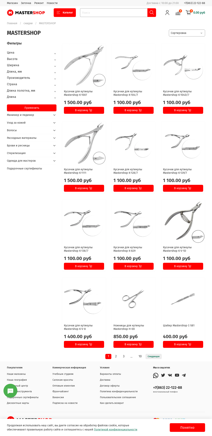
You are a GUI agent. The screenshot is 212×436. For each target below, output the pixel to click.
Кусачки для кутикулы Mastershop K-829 (127, 249)
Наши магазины (16, 374)
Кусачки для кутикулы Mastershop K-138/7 (78, 249)
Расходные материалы (22, 138)
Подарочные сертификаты (24, 168)
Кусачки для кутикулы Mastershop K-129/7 (177, 171)
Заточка (26, 3)
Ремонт (39, 3)
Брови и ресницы (18, 145)
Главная (12, 23)
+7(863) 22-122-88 (194, 3)
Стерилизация (16, 153)
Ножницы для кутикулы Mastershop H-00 (128, 327)
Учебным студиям (62, 374)
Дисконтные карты (18, 403)
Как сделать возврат (112, 403)
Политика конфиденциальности (119, 391)
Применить (31, 107)
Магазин (12, 3)
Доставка (105, 379)
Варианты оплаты (110, 374)
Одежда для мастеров (21, 160)
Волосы (12, 130)
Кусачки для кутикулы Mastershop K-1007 (78, 93)
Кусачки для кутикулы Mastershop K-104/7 (127, 93)
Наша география (17, 379)
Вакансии (58, 397)
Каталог (65, 12)
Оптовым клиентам (63, 385)
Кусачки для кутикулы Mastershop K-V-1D (177, 249)
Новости (52, 3)
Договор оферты (110, 385)
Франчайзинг (60, 391)
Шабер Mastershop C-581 (179, 325)
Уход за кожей (16, 122)
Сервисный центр (17, 385)
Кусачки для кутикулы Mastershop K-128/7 (127, 171)
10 (140, 356)
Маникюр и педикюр (20, 115)
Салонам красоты (62, 379)
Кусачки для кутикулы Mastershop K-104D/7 (177, 93)
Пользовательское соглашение (118, 397)
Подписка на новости (65, 403)
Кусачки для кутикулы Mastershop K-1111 (78, 171)
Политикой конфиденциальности (115, 429)
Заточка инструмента (19, 391)
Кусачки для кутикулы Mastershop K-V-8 (78, 327)
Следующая (154, 356)
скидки (28, 23)
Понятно (187, 427)
